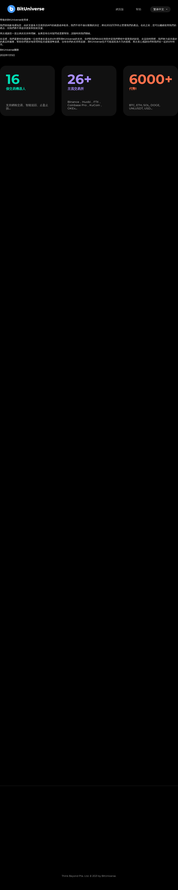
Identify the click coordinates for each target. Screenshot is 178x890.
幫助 (138, 9)
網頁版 (120, 9)
